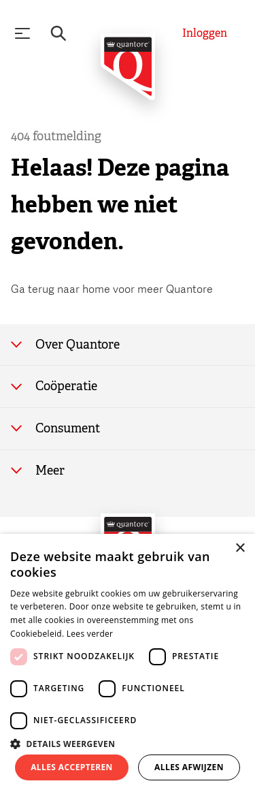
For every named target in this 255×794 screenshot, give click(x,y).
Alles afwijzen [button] (189, 767)
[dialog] (127, 664)
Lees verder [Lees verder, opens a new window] (90, 633)
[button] (127, 743)
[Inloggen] (204, 33)
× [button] (240, 548)
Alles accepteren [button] (72, 767)
